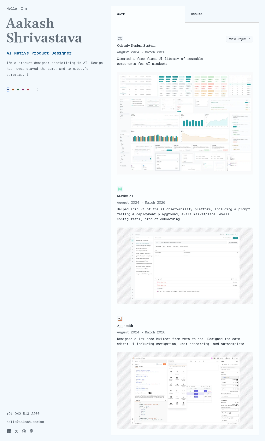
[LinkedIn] (9, 431)
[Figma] (31, 431)
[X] (16, 431)
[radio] (8, 83)
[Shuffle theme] (36, 83)
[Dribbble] (24, 431)
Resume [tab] (196, 14)
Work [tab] (121, 14)
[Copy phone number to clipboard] (23, 414)
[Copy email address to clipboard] (25, 422)
